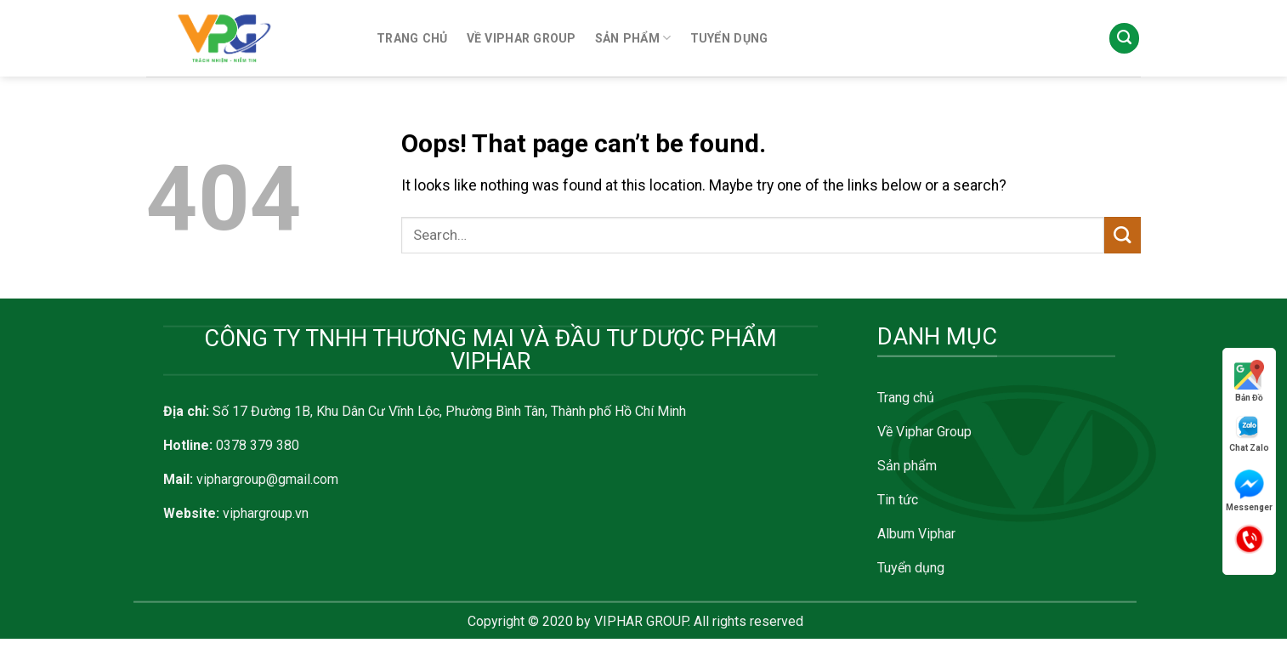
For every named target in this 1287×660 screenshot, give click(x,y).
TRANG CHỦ (412, 38)
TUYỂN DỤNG (729, 38)
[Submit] (1122, 235)
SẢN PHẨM (633, 38)
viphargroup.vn (266, 513)
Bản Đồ (1249, 381)
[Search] (1124, 38)
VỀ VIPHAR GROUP (521, 38)
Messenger (1249, 490)
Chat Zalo (1249, 433)
